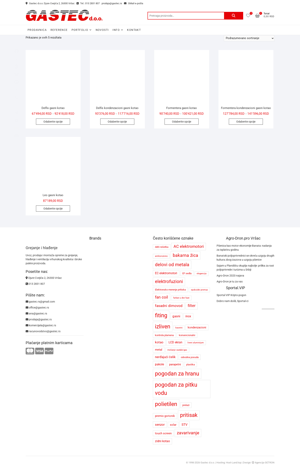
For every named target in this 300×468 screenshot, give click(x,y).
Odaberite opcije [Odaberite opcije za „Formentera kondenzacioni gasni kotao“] (245, 121)
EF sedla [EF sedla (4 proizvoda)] (187, 273)
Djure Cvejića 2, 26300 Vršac (44, 277)
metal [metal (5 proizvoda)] (158, 349)
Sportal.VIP (235, 288)
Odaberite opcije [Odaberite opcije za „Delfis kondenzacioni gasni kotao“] (117, 121)
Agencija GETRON (264, 462)
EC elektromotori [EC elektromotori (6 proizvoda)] (166, 273)
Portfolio (80, 29)
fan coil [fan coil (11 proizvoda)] (161, 297)
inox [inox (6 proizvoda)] (188, 316)
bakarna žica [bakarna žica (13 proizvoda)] (185, 255)
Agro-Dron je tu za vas (230, 281)
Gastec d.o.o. (208, 462)
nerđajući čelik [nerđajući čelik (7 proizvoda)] (165, 357)
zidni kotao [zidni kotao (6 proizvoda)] (162, 441)
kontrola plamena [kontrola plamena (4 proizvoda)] (164, 335)
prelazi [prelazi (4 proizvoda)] (185, 405)
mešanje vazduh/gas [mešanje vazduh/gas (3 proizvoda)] (177, 350)
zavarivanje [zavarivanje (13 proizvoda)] (188, 432)
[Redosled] (249, 38)
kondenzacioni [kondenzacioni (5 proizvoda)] (197, 327)
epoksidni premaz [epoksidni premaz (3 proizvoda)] (199, 290)
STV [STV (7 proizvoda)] (185, 424)
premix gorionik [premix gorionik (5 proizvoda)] (165, 416)
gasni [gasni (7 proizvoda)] (176, 316)
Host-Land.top (233, 462)
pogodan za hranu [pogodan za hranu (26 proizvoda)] (177, 373)
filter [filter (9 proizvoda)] (192, 306)
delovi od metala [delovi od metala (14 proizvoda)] (172, 264)
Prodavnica (37, 29)
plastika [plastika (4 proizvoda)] (190, 364)
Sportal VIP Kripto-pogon (231, 295)
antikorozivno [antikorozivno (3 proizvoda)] (161, 256)
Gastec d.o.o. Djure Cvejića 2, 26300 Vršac (50, 3)
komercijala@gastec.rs (41, 325)
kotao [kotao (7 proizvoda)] (159, 342)
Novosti (102, 29)
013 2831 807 (35, 283)
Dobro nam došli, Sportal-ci (232, 301)
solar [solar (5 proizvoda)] (173, 424)
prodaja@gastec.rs (112, 3)
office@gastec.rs (37, 307)
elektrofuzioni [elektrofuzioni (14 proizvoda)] (169, 281)
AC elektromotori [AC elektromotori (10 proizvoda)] (189, 246)
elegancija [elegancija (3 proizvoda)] (201, 273)
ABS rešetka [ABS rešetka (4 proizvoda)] (161, 246)
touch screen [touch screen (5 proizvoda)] (163, 433)
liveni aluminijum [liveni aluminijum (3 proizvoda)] (196, 342)
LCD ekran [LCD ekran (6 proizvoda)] (175, 342)
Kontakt (134, 29)
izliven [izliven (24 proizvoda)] (162, 326)
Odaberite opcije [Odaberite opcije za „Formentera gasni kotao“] (181, 121)
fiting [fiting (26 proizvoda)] (161, 315)
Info (116, 29)
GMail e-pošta (133, 3)
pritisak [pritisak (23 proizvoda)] (188, 415)
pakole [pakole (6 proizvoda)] (159, 364)
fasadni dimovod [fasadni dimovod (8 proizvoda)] (169, 306)
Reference (59, 29)
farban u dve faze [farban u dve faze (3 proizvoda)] (181, 298)
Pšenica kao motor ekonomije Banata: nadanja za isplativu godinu (244, 247)
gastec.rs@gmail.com (40, 301)
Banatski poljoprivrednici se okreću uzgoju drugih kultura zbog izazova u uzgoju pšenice (245, 257)
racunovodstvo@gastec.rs (43, 331)
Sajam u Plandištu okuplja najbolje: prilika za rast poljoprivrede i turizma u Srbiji (245, 267)
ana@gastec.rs (36, 313)
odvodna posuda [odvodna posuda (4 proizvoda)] (190, 357)
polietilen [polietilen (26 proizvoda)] (166, 404)
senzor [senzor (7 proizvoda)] (160, 424)
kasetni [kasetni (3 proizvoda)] (179, 327)
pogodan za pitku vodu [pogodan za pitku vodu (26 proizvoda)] (176, 388)
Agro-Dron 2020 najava (230, 275)
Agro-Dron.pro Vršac (243, 238)
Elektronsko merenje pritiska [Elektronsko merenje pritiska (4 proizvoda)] (170, 289)
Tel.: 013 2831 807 (88, 3)
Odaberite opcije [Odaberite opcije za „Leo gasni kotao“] (53, 208)
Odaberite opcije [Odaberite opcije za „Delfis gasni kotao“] (53, 121)
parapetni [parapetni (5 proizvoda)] (175, 364)
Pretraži (233, 16)
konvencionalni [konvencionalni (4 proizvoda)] (187, 335)
